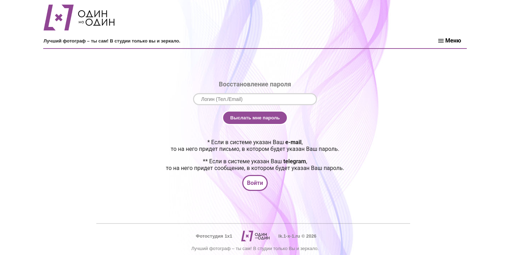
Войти (255, 183)
